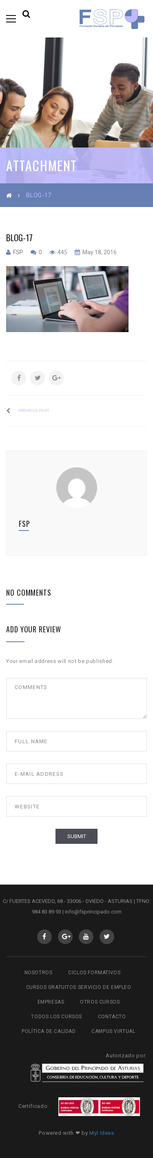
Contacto (112, 1016)
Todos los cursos (56, 1016)
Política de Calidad (48, 1031)
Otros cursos (100, 1002)
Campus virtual (113, 1031)
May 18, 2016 (99, 252)
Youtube (86, 936)
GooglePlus (65, 936)
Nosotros (38, 972)
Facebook (44, 936)
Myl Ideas (101, 1133)
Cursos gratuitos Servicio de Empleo (78, 987)
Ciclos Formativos (94, 972)
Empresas (51, 1002)
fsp (18, 252)
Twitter (107, 936)
